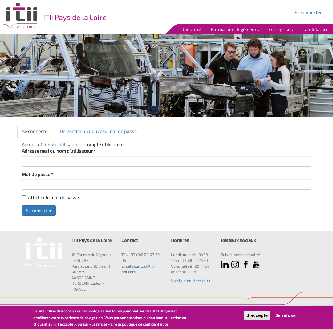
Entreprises (280, 29)
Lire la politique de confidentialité (139, 324)
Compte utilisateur (60, 144)
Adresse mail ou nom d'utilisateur (59, 151)
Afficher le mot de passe (50, 197)
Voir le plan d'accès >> (191, 280)
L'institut (192, 29)
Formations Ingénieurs (235, 29)
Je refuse (285, 315)
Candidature (315, 29)
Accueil (29, 144)
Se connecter (308, 12)
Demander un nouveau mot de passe (98, 131)
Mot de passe (37, 174)
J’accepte (257, 315)
